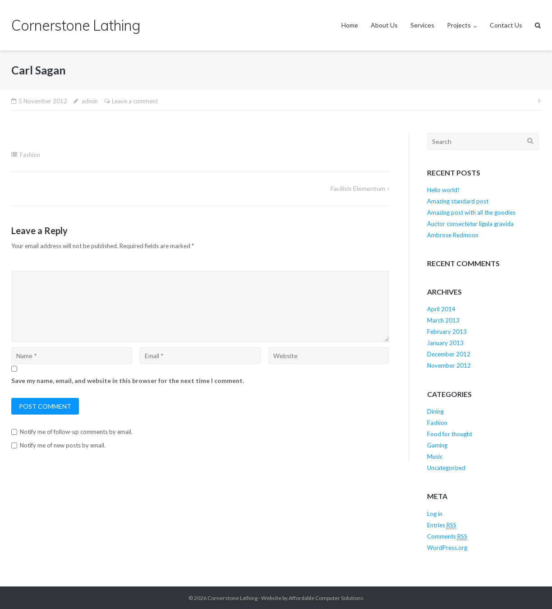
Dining (435, 411)
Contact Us (506, 25)
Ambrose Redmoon (452, 235)
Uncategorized (446, 467)
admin (90, 101)
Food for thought (449, 434)
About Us (384, 25)
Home (349, 25)
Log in (434, 513)
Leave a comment (135, 101)
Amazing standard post (457, 201)
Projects (459, 25)
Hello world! (443, 190)
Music (434, 456)
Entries (441, 525)
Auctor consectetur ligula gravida (470, 223)
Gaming (437, 445)
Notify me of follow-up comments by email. (76, 431)
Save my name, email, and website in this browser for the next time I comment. (127, 380)
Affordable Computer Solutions (326, 598)
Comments (447, 536)
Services (422, 25)
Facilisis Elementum (358, 188)
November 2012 (449, 365)
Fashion (30, 154)
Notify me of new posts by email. (63, 445)
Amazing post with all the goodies (471, 212)
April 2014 (441, 309)
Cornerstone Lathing (232, 598)
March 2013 (443, 320)
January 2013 (445, 342)
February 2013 (447, 331)
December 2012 (448, 354)
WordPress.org (447, 547)
